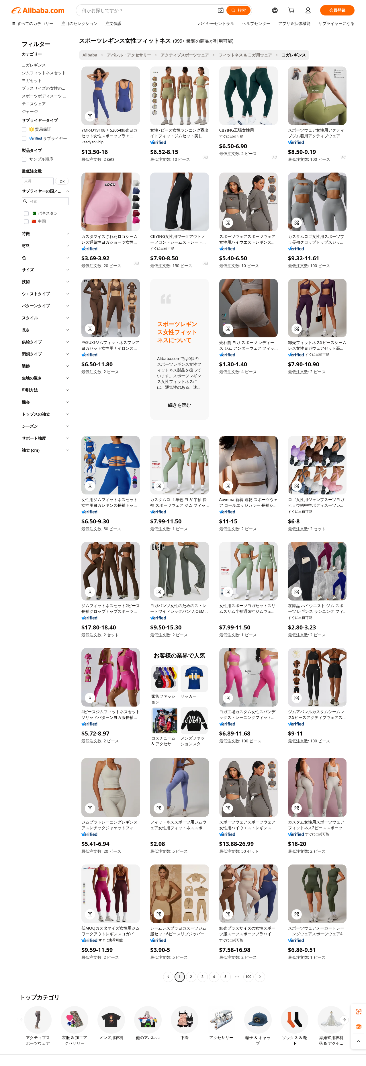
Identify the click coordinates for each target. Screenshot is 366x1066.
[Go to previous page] (168, 977)
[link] (358, 1011)
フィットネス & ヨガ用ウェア (245, 55)
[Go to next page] (260, 977)
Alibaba (90, 55)
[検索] (238, 10)
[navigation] (43, 509)
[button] (220, 10)
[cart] (292, 11)
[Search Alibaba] (147, 10)
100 (248, 976)
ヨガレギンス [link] (294, 55)
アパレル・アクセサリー (129, 55)
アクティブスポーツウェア (185, 55)
